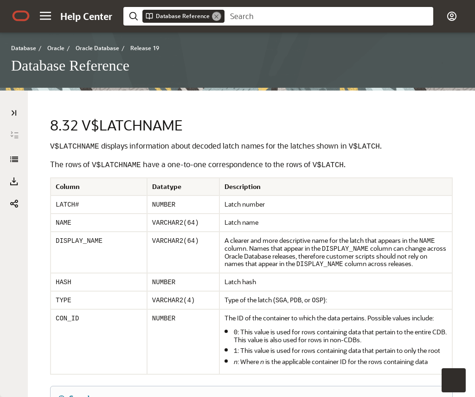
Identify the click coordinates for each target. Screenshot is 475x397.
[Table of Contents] (14, 112)
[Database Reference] (14, 159)
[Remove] (217, 16)
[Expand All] (14, 135)
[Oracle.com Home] (21, 16)
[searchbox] (329, 16)
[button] (45, 16)
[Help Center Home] (86, 16)
